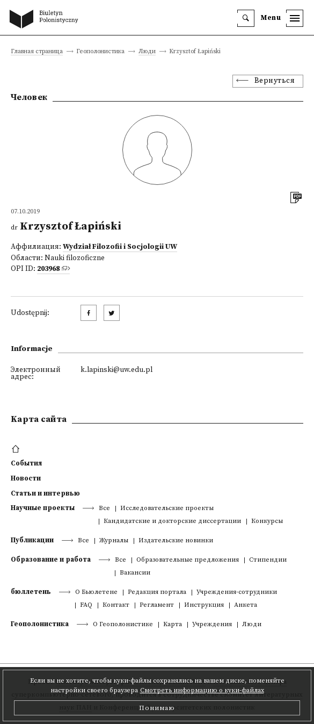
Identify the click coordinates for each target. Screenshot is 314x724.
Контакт (116, 605)
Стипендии (268, 560)
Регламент (157, 605)
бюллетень (31, 591)
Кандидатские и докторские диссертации (172, 522)
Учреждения (212, 625)
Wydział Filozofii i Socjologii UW (120, 247)
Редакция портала (157, 593)
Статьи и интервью (45, 493)
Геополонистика (40, 624)
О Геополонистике (123, 625)
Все (104, 509)
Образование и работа (51, 559)
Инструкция (204, 605)
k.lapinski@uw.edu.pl (116, 370)
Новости (26, 478)
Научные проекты (43, 508)
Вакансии (135, 573)
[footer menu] (17, 449)
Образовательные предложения (187, 560)
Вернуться (274, 80)
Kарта (172, 625)
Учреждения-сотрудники (236, 593)
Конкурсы (267, 522)
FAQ (86, 605)
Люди (147, 51)
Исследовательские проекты (167, 509)
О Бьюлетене (96, 593)
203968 (48, 269)
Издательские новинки (175, 541)
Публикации (32, 540)
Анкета (245, 605)
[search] (245, 18)
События (26, 463)
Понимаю (157, 708)
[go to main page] (46, 19)
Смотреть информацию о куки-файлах (202, 690)
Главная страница (37, 51)
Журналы (113, 541)
